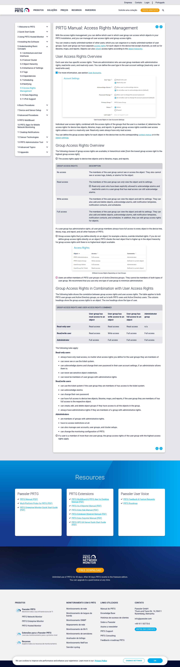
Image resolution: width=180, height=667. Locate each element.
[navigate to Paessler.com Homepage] (22, 10)
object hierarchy (135, 49)
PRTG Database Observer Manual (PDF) (89, 514)
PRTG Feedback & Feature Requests (139, 499)
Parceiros (90, 10)
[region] (90, 660)
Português (160, 2)
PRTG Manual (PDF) (29, 499)
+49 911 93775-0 (142, 624)
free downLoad (90, 570)
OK (155, 661)
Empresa (128, 2)
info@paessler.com (143, 619)
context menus (145, 135)
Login (147, 2)
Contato (138, 2)
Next (161, 26)
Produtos (38, 10)
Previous (157, 26)
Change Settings (134, 661)
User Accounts (94, 73)
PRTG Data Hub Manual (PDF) (85, 510)
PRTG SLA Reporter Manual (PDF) (87, 506)
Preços (64, 10)
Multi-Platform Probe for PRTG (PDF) (36, 503)
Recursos (77, 10)
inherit (98, 49)
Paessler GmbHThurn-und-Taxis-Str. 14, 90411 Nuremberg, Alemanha (148, 611)
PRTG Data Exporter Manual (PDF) (87, 518)
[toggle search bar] (163, 10)
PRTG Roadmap (130, 503)
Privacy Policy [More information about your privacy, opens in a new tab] (101, 661)
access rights (100, 46)
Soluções (52, 10)
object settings (62, 138)
